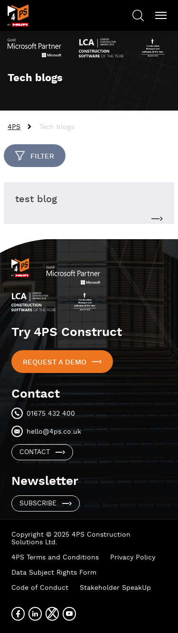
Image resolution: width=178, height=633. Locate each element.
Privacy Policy (132, 557)
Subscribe (37, 503)
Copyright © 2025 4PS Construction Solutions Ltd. (71, 539)
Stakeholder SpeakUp (115, 588)
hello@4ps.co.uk (54, 432)
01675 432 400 (51, 414)
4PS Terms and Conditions (55, 557)
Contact (34, 452)
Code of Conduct (39, 588)
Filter (42, 156)
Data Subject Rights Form (53, 572)
